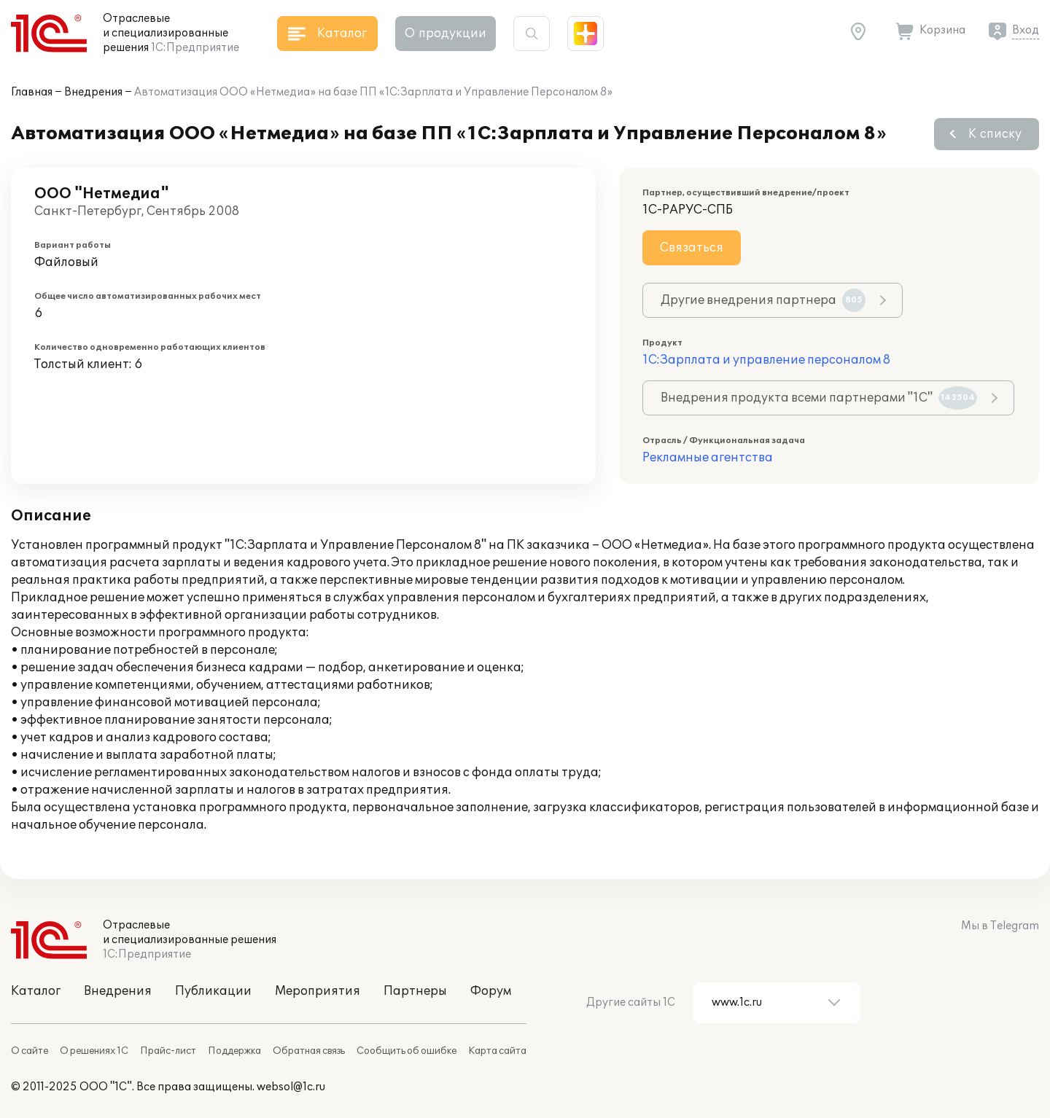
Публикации (213, 991)
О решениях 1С (94, 1051)
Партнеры (415, 991)
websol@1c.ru (291, 1087)
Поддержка (234, 1051)
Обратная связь (309, 1051)
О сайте (29, 1051)
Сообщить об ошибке (406, 1051)
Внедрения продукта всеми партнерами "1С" (819, 398)
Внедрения (93, 92)
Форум (490, 991)
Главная (31, 92)
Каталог (36, 991)
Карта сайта (497, 1051)
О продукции (445, 33)
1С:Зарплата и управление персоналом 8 (766, 360)
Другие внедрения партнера (763, 300)
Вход (1025, 30)
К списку (995, 134)
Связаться (691, 248)
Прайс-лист (168, 1051)
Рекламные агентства (707, 457)
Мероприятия (317, 991)
